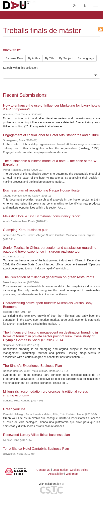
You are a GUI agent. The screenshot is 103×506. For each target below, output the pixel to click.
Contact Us (43, 469)
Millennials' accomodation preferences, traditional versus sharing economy (45, 393)
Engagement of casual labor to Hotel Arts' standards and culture (51, 135)
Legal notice (60, 469)
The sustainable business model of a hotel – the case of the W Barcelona (50, 163)
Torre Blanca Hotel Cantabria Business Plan (36, 449)
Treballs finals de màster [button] (22, 14)
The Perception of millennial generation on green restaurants (48, 277)
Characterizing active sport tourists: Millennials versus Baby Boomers (47, 305)
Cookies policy (79, 469)
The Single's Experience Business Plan (32, 366)
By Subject (66, 58)
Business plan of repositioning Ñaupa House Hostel (41, 190)
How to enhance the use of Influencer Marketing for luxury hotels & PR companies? (51, 107)
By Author (34, 58)
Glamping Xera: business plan (25, 230)
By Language (86, 58)
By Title (49, 58)
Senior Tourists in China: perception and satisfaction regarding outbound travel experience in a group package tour (49, 249)
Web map (72, 473)
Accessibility (55, 473)
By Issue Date (14, 58)
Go (95, 75)
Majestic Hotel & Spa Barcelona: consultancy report (41, 216)
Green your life (14, 409)
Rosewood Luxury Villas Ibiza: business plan (36, 435)
